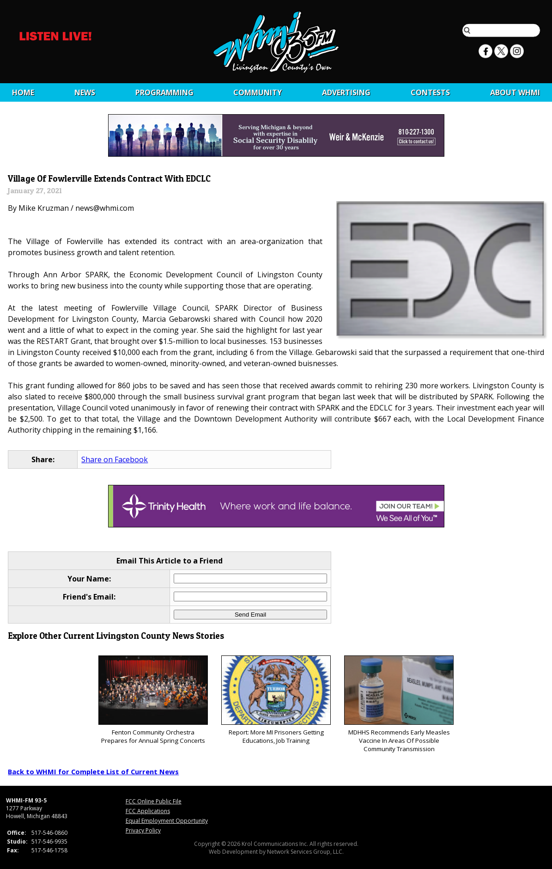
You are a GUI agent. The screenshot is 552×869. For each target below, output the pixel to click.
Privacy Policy (143, 830)
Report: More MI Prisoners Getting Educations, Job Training (276, 700)
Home (23, 92)
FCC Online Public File (154, 801)
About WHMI (515, 92)
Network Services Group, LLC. (305, 852)
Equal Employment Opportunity (167, 821)
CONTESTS (430, 92)
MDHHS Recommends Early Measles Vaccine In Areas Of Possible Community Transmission (399, 704)
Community (257, 92)
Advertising (346, 92)
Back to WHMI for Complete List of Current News (93, 771)
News (84, 92)
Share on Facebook (114, 459)
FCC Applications (148, 811)
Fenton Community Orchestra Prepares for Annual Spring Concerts (153, 700)
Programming (164, 92)
